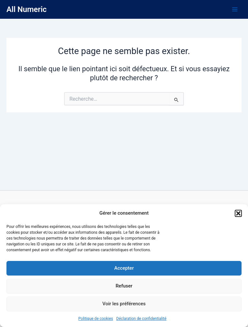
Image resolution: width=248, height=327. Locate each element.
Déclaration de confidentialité (141, 318)
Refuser (124, 286)
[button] (238, 213)
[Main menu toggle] (235, 9)
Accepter (124, 268)
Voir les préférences (124, 304)
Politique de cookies (95, 318)
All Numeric (26, 9)
